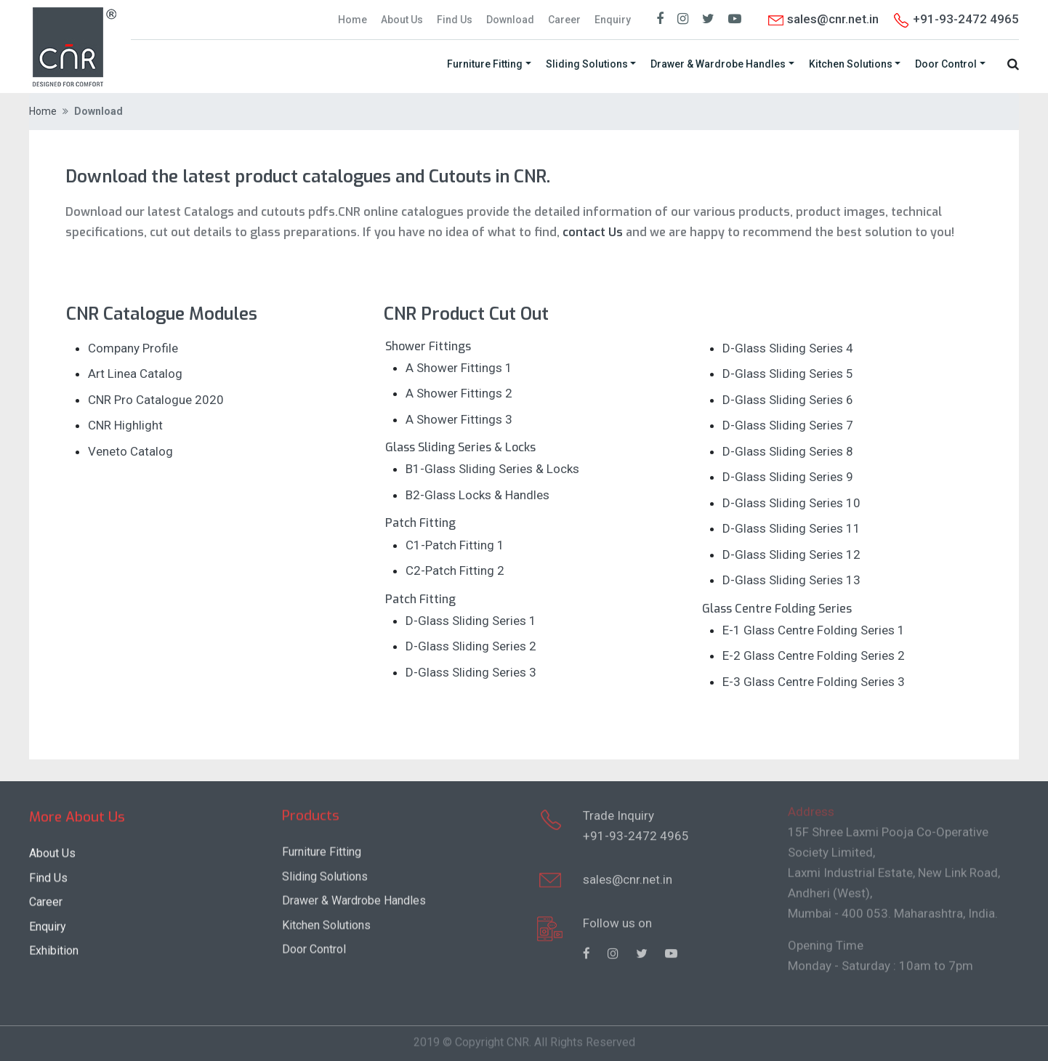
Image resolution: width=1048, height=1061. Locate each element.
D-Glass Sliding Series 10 (791, 503)
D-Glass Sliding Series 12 (791, 554)
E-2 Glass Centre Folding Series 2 (813, 655)
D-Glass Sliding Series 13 (791, 580)
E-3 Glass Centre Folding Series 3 (813, 681)
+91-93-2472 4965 (636, 829)
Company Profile (133, 348)
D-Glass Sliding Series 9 (787, 476)
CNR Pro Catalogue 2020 (156, 399)
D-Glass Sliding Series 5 (787, 373)
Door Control (946, 63)
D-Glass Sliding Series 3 (471, 672)
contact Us (591, 231)
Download (510, 19)
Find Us (454, 19)
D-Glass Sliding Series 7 (787, 425)
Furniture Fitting (485, 63)
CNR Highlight (125, 425)
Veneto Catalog (130, 451)
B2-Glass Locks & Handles (477, 495)
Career (564, 19)
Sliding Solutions (587, 63)
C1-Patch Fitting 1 (455, 545)
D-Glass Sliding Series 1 (471, 620)
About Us (402, 19)
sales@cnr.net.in (823, 19)
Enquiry (612, 19)
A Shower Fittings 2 (459, 393)
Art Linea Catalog (135, 373)
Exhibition (53, 948)
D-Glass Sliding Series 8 (787, 451)
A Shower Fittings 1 (459, 367)
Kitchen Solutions (850, 63)
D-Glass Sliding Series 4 (787, 348)
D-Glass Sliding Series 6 (787, 399)
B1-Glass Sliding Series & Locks (492, 468)
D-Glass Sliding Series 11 (791, 528)
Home (352, 19)
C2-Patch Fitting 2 (455, 570)
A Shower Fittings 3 (459, 419)
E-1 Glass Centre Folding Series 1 (813, 630)
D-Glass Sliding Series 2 (471, 646)
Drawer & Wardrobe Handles (718, 63)
